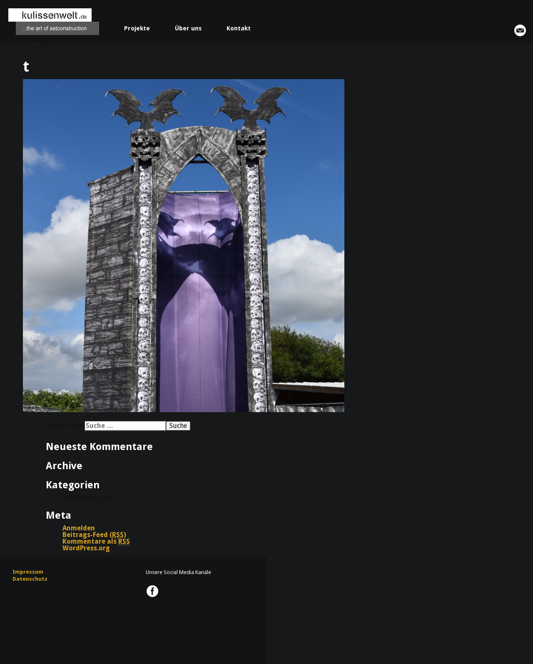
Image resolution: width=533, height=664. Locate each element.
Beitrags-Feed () (94, 535)
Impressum (27, 572)
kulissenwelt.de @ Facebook (152, 591)
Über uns (188, 28)
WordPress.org (86, 548)
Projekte (137, 28)
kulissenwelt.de (53, 21)
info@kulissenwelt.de (520, 30)
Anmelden (78, 528)
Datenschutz (29, 579)
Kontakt (239, 28)
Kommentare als (96, 541)
